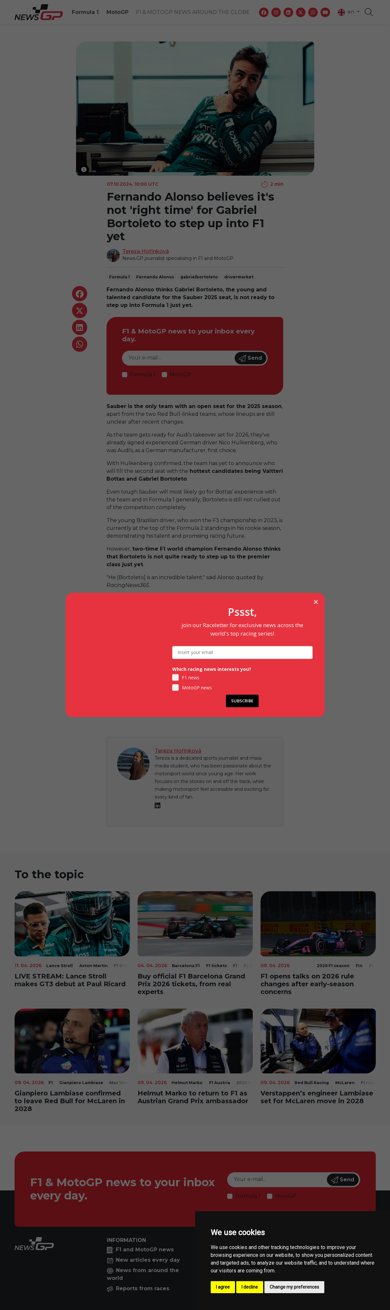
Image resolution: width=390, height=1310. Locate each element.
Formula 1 (85, 12)
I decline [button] (249, 1287)
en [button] (347, 12)
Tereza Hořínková (145, 251)
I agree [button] (223, 1287)
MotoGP (117, 12)
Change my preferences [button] (294, 1287)
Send (250, 358)
